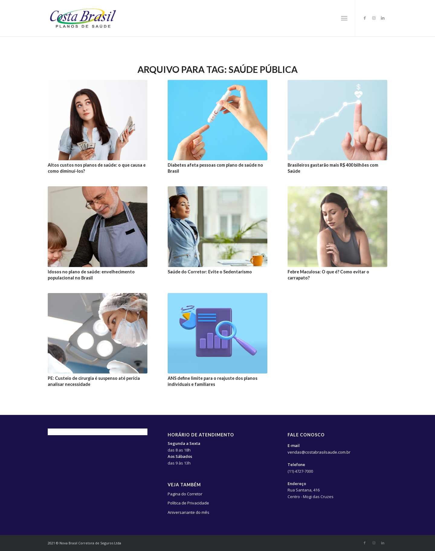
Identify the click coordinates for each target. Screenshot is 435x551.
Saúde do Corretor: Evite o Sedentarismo (210, 271)
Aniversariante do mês (188, 512)
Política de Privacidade (188, 503)
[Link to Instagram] (373, 17)
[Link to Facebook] (364, 17)
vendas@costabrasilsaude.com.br (319, 452)
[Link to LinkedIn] (382, 17)
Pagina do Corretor (185, 494)
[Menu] (344, 18)
